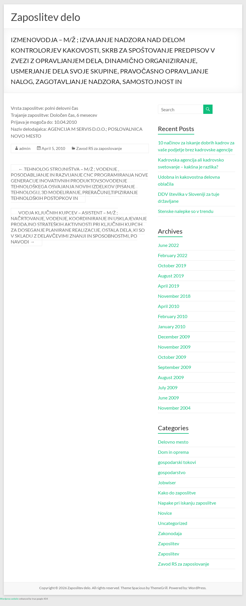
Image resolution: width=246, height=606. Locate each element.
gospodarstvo (172, 472)
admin (25, 148)
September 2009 (174, 367)
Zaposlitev (168, 543)
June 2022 (168, 245)
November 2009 (174, 346)
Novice (165, 513)
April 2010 (168, 306)
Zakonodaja (170, 533)
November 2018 (174, 296)
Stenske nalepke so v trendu (185, 211)
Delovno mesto (173, 441)
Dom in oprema (173, 452)
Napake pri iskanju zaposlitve (187, 502)
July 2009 (167, 387)
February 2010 (172, 316)
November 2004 (174, 407)
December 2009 (174, 336)
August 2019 (171, 275)
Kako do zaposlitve (177, 492)
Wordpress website (9, 598)
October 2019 (172, 265)
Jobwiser (167, 482)
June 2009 (168, 397)
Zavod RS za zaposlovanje (99, 148)
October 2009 (172, 357)
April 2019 (168, 285)
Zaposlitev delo (45, 16)
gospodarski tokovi (177, 462)
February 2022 (172, 255)
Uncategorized (172, 523)
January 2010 (171, 326)
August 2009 (171, 377)
